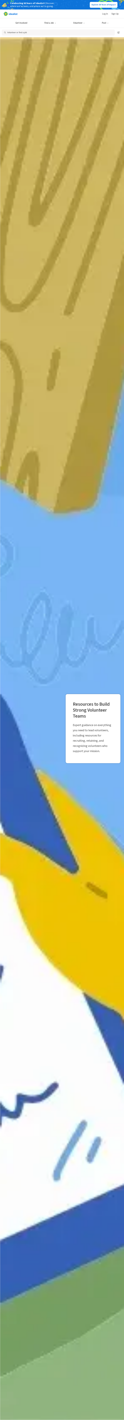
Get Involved (21, 23)
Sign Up (115, 13)
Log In (105, 13)
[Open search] (58, 33)
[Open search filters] (118, 32)
